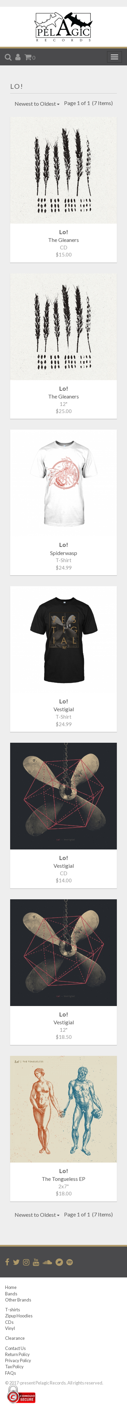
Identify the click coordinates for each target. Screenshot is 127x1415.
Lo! (16, 86)
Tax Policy (14, 1366)
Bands (11, 1293)
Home (11, 1287)
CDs (9, 1322)
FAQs (10, 1373)
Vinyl (10, 1328)
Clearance (15, 1338)
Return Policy (17, 1354)
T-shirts (12, 1309)
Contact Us (15, 1348)
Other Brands (18, 1300)
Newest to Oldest (37, 103)
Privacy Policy (18, 1360)
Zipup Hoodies (19, 1315)
